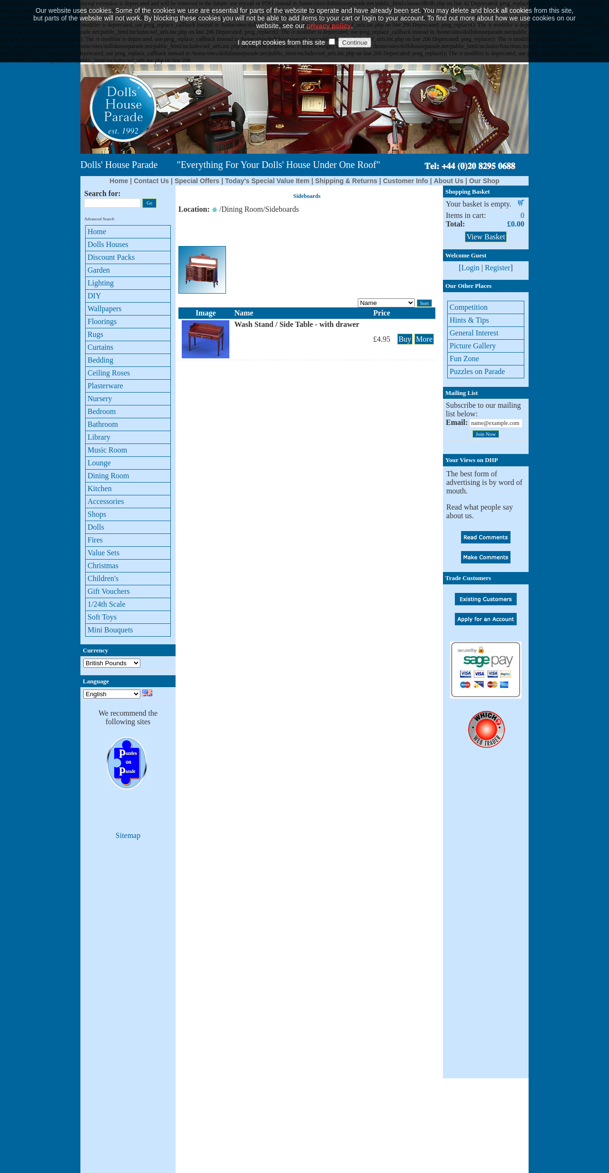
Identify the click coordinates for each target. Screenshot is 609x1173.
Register (497, 268)
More (424, 339)
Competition (469, 307)
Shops (97, 514)
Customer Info (405, 181)
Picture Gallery (473, 346)
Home (118, 181)
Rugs (95, 334)
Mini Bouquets (110, 630)
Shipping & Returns (346, 181)
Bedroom (102, 411)
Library (99, 437)
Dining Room (108, 476)
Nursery (100, 398)
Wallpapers (105, 309)
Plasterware (105, 386)
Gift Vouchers (109, 591)
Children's (103, 578)
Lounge (99, 463)
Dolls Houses (108, 244)
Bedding (100, 360)
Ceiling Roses (109, 373)
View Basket (485, 237)
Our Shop (484, 181)
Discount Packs (111, 257)
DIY (94, 296)
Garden (99, 270)
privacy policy (328, 11)
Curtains (100, 347)
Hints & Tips (469, 320)
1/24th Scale (107, 604)
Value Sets (103, 553)
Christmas (103, 566)
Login (471, 268)
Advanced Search (99, 219)
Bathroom (103, 424)
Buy (405, 339)
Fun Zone (464, 359)
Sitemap (128, 835)
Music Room (107, 450)
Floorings (102, 321)
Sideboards (282, 209)
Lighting (101, 283)
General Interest (474, 333)
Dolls (96, 527)
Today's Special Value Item (267, 181)
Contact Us (151, 181)
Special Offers (197, 181)
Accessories (106, 501)
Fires (95, 540)
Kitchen (100, 488)
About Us (448, 181)
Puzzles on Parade (477, 371)
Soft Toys (102, 617)
